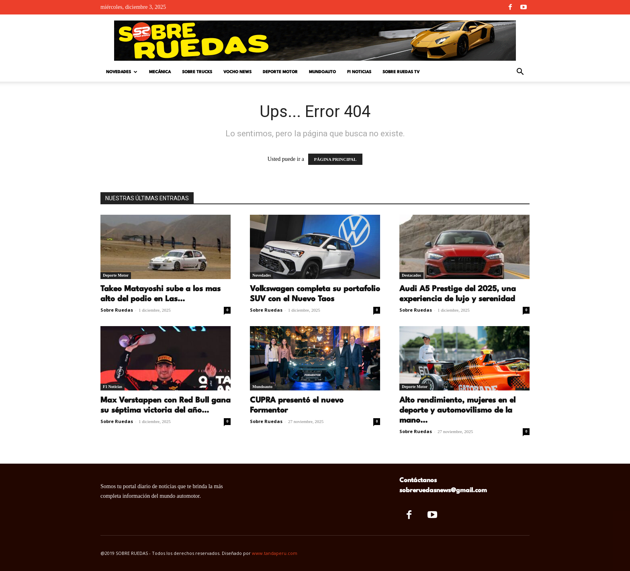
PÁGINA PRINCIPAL (335, 159)
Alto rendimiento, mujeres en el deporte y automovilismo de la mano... (457, 410)
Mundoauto (322, 72)
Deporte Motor (280, 72)
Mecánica (160, 72)
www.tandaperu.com (274, 553)
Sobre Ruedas (116, 310)
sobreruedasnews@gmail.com (443, 490)
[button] (520, 72)
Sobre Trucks (197, 72)
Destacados (411, 275)
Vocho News (237, 72)
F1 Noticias (359, 72)
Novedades (121, 72)
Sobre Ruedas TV (400, 72)
